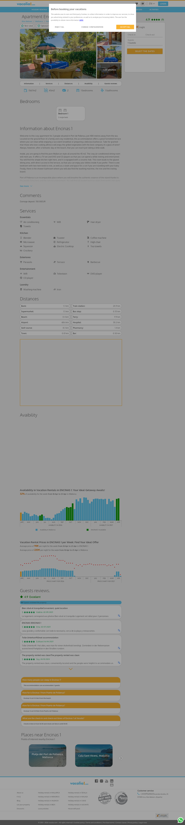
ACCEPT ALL (125, 27)
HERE (81, 20)
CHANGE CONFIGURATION (92, 27)
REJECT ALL (59, 27)
